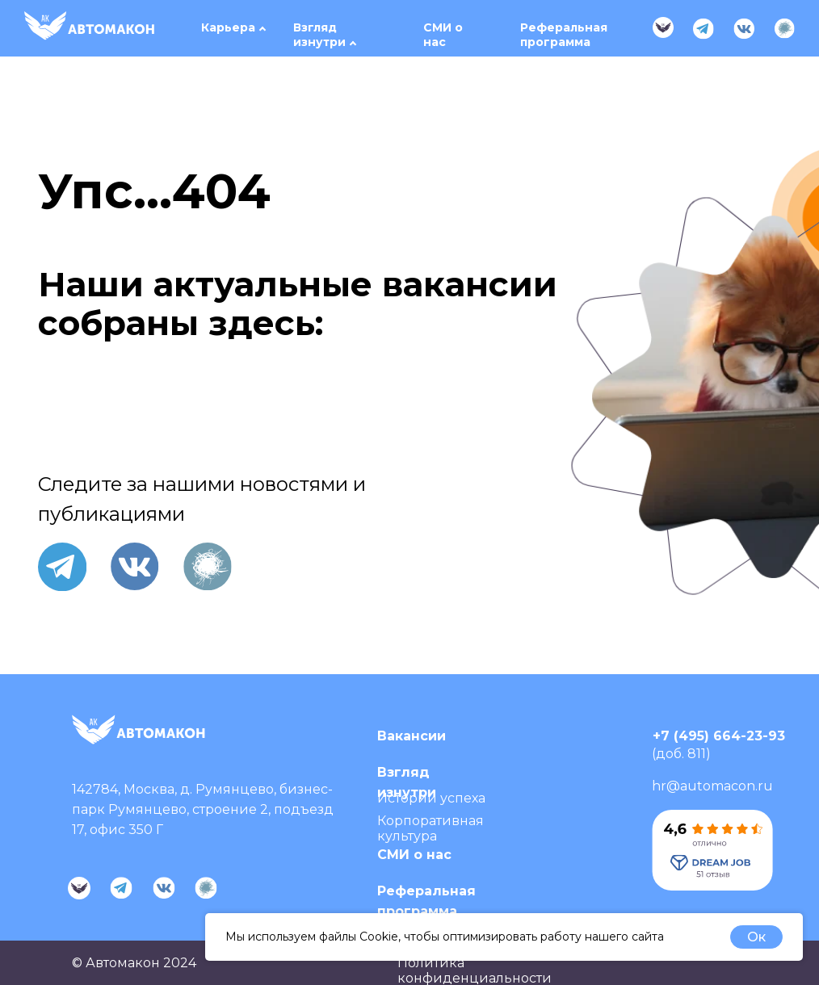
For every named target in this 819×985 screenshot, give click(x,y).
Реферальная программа (563, 34)
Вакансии (411, 736)
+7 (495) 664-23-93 (719, 736)
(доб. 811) (681, 753)
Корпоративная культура (430, 828)
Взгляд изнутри (319, 34)
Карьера (228, 27)
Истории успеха (431, 798)
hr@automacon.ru (712, 786)
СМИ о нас (443, 34)
